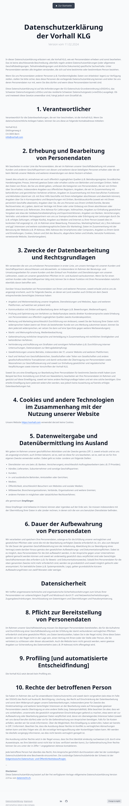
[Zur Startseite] (64, 6)
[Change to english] (114, 801)
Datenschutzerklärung (14, 801)
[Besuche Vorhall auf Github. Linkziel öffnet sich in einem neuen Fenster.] (66, 801)
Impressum (28, 801)
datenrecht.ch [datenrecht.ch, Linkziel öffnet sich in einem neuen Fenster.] (24, 777)
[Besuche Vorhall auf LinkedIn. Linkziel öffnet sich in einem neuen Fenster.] (61, 801)
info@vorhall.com (14, 137)
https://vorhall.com (31, 422)
